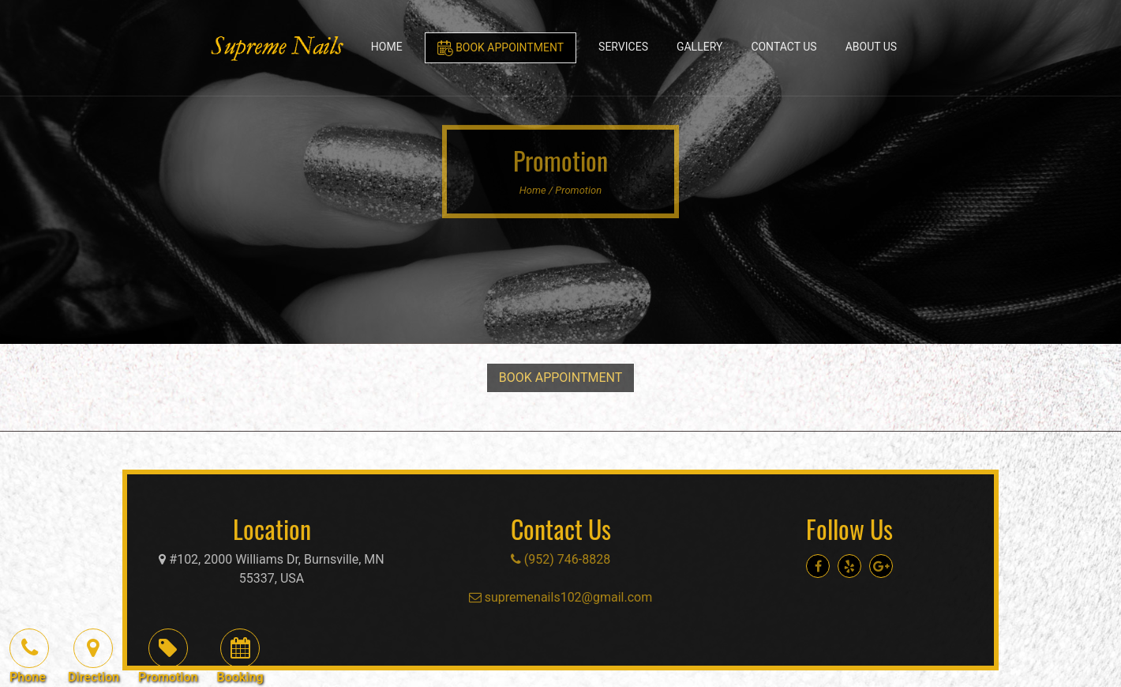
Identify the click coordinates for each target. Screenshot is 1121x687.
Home (387, 46)
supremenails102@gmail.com (560, 597)
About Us (871, 46)
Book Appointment (500, 48)
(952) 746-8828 (560, 559)
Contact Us (783, 46)
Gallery (699, 46)
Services (623, 46)
